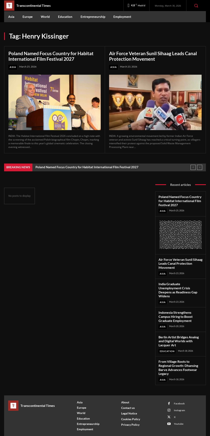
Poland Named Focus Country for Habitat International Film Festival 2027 (54, 56)
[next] (199, 167)
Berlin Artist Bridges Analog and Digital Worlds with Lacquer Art (178, 334)
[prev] (193, 167)
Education (167, 344)
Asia (13, 67)
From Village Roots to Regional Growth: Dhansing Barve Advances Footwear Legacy (180, 358)
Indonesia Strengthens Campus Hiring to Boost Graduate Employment (180, 310)
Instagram (179, 398)
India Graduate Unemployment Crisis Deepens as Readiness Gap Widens (180, 286)
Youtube (178, 412)
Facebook (179, 391)
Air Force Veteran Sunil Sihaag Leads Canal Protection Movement (149, 56)
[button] (196, 5)
